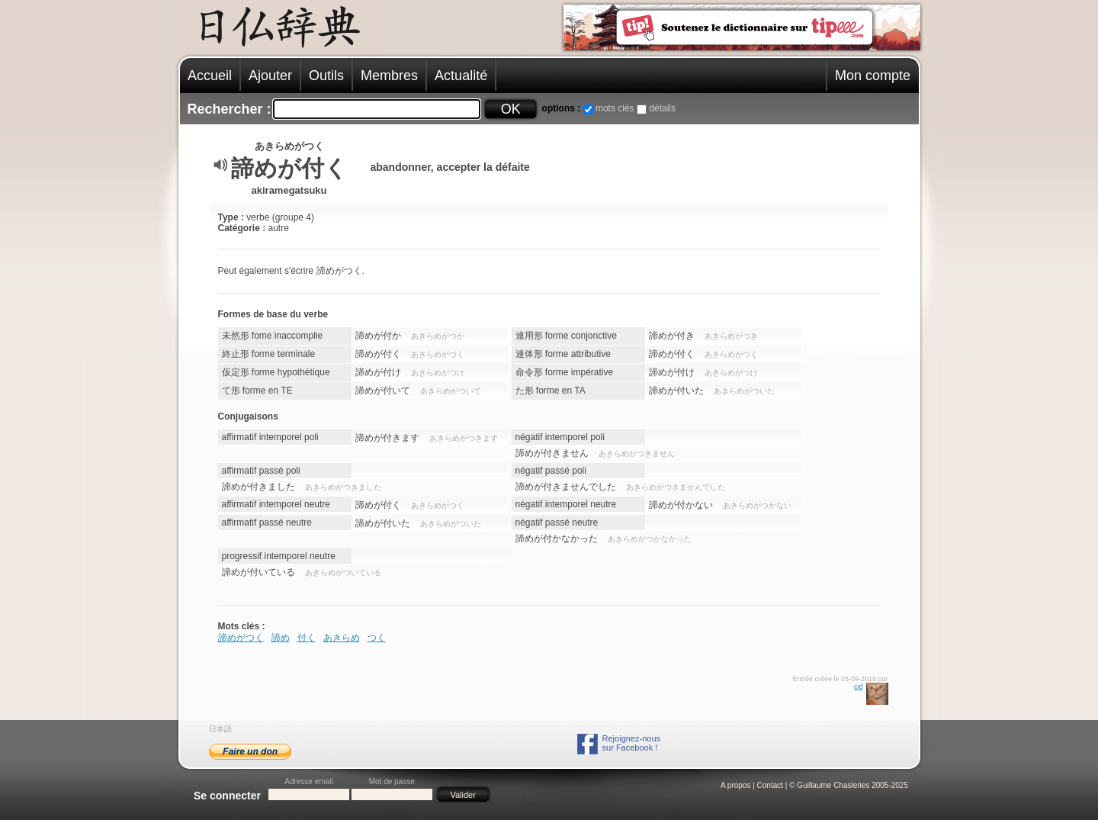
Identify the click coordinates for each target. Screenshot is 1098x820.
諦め (280, 637)
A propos (735, 785)
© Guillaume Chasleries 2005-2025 (848, 785)
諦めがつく (241, 637)
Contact (770, 785)
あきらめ (341, 637)
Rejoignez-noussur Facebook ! (631, 743)
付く (306, 637)
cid (858, 686)
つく (377, 637)
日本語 (220, 729)
